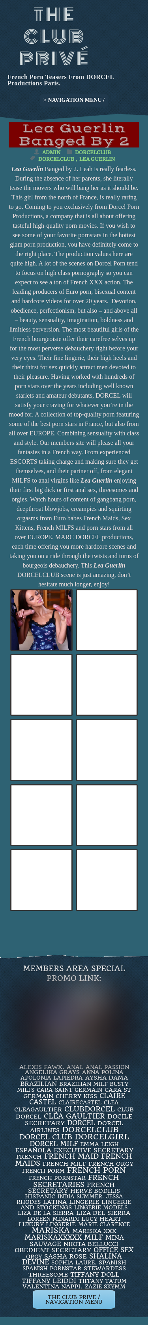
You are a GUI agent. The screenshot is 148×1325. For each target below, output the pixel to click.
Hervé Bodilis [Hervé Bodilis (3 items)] (95, 1190)
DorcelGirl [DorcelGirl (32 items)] (102, 1136)
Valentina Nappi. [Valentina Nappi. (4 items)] (52, 1286)
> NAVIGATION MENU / (74, 100)
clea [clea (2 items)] (111, 1102)
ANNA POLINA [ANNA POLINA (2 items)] (103, 1072)
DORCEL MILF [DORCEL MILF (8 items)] (54, 1144)
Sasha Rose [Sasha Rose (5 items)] (65, 1256)
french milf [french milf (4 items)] (64, 1163)
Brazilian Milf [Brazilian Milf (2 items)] (83, 1084)
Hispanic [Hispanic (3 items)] (40, 1196)
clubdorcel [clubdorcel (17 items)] (89, 1109)
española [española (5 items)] (33, 1150)
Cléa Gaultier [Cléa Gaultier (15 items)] (74, 1116)
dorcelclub (56, 159)
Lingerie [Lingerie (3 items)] (84, 1201)
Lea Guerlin (97, 159)
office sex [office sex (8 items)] (113, 1250)
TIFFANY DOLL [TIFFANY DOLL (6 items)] (95, 1274)
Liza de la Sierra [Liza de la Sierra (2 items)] (46, 1213)
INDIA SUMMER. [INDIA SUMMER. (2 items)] (81, 1196)
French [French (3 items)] (29, 1156)
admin (51, 152)
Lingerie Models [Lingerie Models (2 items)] (100, 1207)
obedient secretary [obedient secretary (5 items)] (53, 1250)
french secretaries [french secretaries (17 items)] (76, 1180)
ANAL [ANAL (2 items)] (75, 1067)
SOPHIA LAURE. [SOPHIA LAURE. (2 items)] (73, 1262)
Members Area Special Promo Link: (74, 973)
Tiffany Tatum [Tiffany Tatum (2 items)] (103, 1281)
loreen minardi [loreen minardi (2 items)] (53, 1219)
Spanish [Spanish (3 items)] (112, 1262)
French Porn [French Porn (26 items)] (96, 1170)
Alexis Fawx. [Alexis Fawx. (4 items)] (41, 1067)
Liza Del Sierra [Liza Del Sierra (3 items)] (103, 1212)
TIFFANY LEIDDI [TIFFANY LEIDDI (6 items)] (49, 1280)
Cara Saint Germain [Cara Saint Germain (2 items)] (69, 1090)
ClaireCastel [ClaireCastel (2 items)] (79, 1102)
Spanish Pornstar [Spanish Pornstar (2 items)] (51, 1268)
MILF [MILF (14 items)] (93, 1237)
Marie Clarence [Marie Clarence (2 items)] (104, 1224)
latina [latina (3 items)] (55, 1201)
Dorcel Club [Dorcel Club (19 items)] (45, 1137)
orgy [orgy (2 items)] (34, 1256)
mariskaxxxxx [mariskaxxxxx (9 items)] (53, 1237)
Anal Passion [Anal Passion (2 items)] (107, 1067)
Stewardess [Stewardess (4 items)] (105, 1268)
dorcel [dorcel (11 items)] (81, 1123)
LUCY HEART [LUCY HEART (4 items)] (101, 1218)
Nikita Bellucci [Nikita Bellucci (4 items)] (91, 1244)
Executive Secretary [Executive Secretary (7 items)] (93, 1150)
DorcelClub (93, 152)
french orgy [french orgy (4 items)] (110, 1163)
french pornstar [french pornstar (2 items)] (57, 1178)
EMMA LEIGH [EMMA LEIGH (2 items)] (99, 1144)
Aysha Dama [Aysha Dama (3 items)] (106, 1077)
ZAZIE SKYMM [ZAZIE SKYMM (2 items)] (105, 1286)
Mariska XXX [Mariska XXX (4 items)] (94, 1231)
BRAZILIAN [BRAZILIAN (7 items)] (38, 1083)
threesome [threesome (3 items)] (48, 1274)
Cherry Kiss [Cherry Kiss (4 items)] (76, 1096)
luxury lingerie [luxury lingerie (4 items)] (47, 1224)
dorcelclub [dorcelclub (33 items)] (90, 1129)
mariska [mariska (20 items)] (51, 1230)
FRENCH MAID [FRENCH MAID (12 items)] (71, 1156)
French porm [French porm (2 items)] (43, 1171)
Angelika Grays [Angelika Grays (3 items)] (52, 1072)
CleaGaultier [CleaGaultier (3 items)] (38, 1109)
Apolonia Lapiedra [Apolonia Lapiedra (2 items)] (52, 1077)
